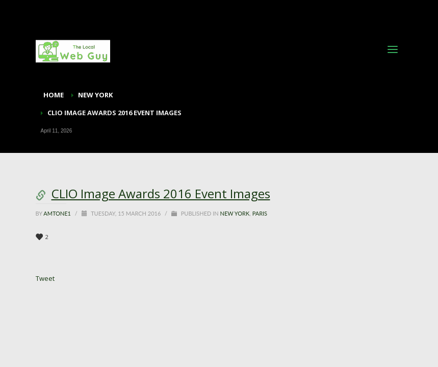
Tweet (45, 278)
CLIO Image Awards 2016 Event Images (160, 193)
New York (234, 213)
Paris (259, 213)
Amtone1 (57, 213)
